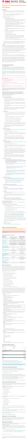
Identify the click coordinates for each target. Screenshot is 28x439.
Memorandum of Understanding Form (20, 199)
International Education (20, 431)
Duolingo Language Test (5, 245)
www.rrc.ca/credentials (14, 85)
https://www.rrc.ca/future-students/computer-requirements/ (14, 377)
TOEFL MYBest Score (4, 251)
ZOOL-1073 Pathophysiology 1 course (19, 141)
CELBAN (3, 256)
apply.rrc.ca (6, 81)
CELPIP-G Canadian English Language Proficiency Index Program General (5, 260)
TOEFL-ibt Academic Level (5, 249)
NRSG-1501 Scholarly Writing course (19, 129)
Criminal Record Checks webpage (21, 218)
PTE (2, 248)
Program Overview (9, 75)
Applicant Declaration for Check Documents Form (17, 214)
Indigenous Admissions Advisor (21, 430)
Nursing (22, 55)
